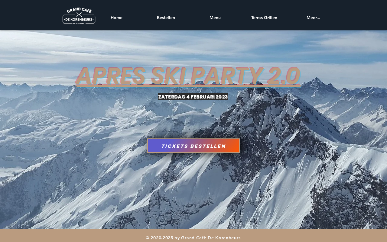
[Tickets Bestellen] (193, 145)
